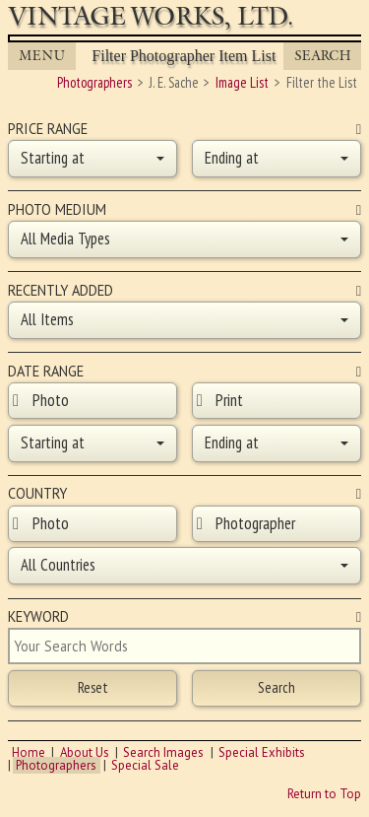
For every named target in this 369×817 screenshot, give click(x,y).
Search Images (163, 752)
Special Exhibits (261, 752)
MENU (42, 55)
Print (229, 400)
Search (322, 55)
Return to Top (324, 793)
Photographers (56, 765)
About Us (84, 752)
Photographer (255, 523)
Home (28, 752)
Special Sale (145, 765)
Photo (50, 400)
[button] (92, 158)
